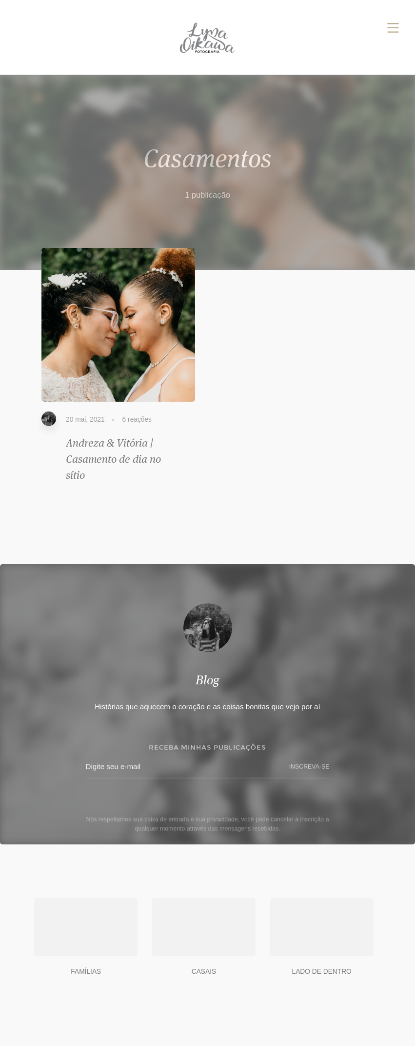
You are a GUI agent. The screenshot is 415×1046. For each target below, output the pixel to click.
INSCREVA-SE (309, 768)
